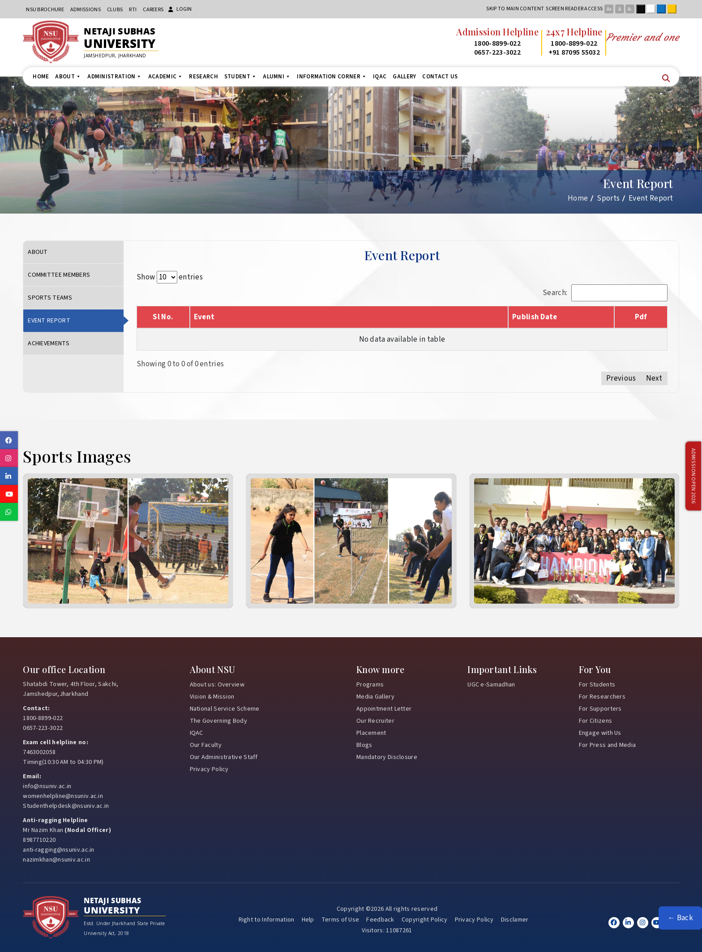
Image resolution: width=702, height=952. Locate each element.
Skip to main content (515, 9)
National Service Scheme (225, 708)
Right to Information (267, 919)
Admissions (85, 9)
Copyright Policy (425, 919)
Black (642, 8)
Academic (165, 76)
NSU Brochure (45, 9)
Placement (371, 733)
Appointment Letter (383, 708)
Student (240, 76)
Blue (663, 8)
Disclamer (515, 919)
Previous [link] (621, 378)
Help (308, 919)
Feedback (380, 919)
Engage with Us (600, 733)
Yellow (673, 8)
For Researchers (602, 696)
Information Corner (332, 76)
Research (203, 77)
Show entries (170, 277)
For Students (597, 684)
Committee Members (59, 274)
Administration (114, 76)
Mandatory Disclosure (386, 757)
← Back (680, 918)
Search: (605, 292)
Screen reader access (574, 9)
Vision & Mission (212, 696)
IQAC (379, 77)
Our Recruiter (375, 720)
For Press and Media (607, 745)
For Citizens (595, 720)
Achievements (48, 343)
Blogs (364, 745)
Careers (153, 9)
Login (180, 9)
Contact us (440, 77)
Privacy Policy (209, 769)
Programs (370, 684)
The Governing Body (218, 720)
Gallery (404, 77)
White (652, 8)
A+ (609, 9)
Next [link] (654, 378)
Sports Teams (50, 297)
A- (630, 9)
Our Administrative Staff (224, 757)
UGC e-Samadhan (491, 684)
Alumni (277, 76)
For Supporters (600, 708)
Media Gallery (375, 696)
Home (41, 77)
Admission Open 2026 (693, 476)
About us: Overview (217, 684)
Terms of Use (340, 919)
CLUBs (115, 9)
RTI (133, 9)
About (68, 76)
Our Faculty (206, 745)
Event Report (49, 320)
